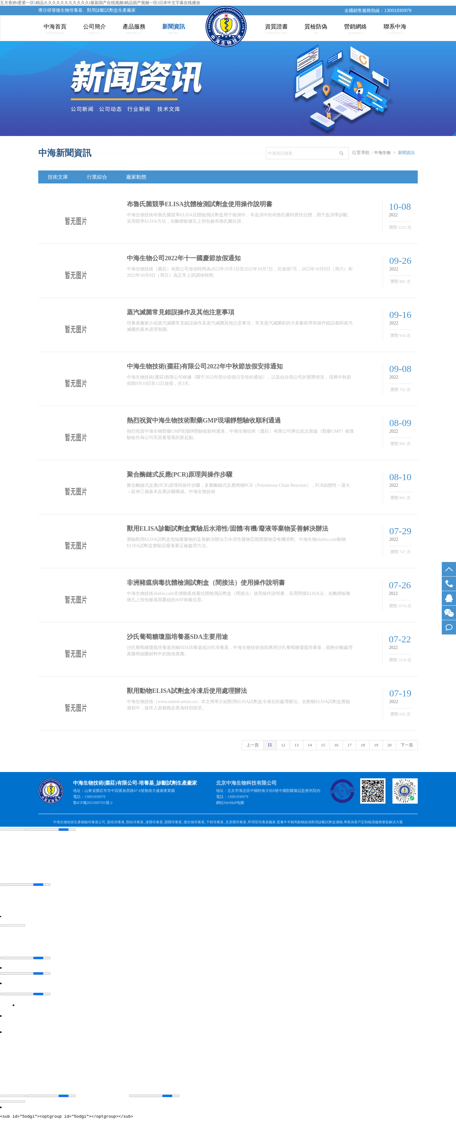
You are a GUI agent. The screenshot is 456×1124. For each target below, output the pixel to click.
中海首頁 (55, 28)
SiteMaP (230, 802)
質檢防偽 (316, 28)
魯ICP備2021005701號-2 (93, 802)
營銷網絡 (355, 28)
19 (376, 745)
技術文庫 (58, 177)
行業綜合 (97, 177)
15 (323, 745)
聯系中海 (395, 28)
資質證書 (276, 28)
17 (350, 745)
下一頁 (407, 745)
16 (336, 745)
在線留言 (449, 627)
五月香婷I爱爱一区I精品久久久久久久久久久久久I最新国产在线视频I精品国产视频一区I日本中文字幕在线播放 (100, 2)
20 (389, 745)
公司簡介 (94, 28)
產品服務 (134, 28)
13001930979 (449, 584)
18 (363, 745)
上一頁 (252, 745)
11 (270, 745)
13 (296, 745)
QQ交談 (449, 598)
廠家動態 (136, 177)
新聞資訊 (173, 28)
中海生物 (382, 152)
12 (283, 745)
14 (310, 745)
